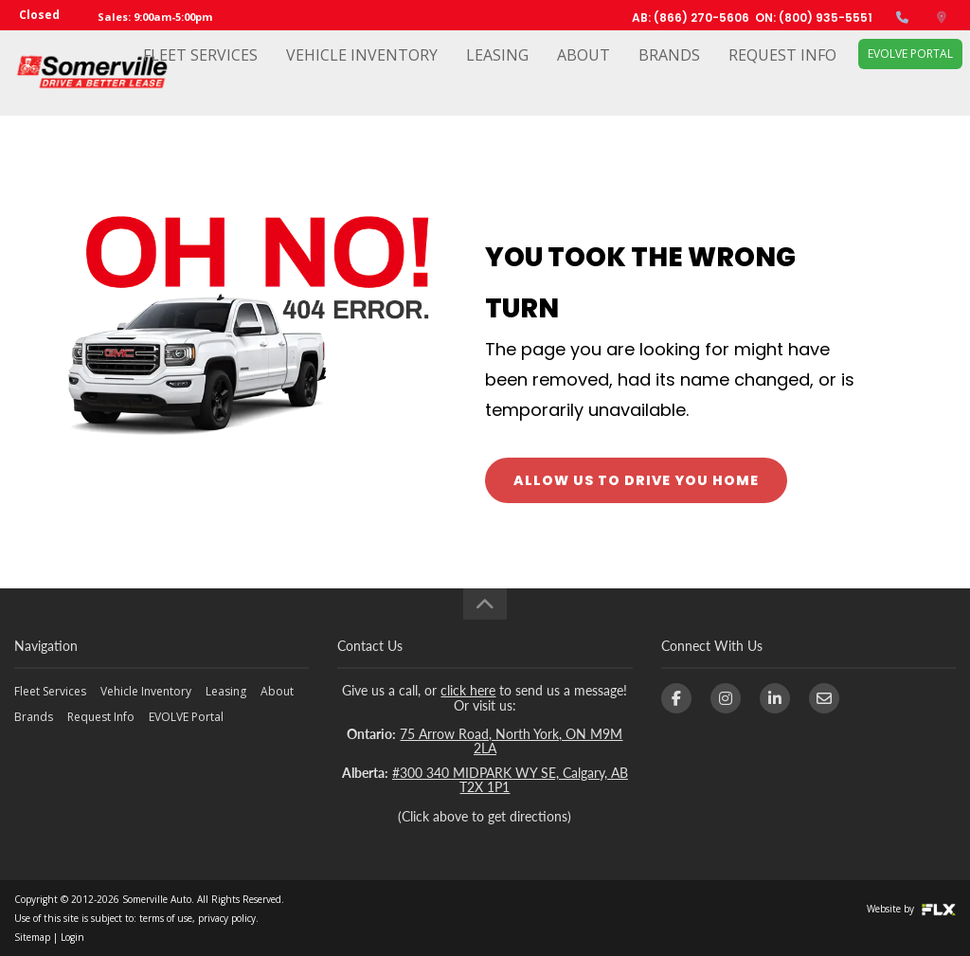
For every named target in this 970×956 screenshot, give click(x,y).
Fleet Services (200, 73)
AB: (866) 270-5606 (690, 17)
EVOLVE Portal (910, 71)
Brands (669, 73)
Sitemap (32, 937)
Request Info (782, 73)
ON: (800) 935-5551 (813, 17)
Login (72, 937)
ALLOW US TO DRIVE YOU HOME (636, 480)
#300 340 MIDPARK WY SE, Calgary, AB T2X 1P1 (510, 780)
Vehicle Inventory (362, 73)
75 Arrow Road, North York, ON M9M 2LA (511, 741)
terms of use (165, 918)
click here (467, 690)
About (583, 73)
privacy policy (227, 918)
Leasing (497, 73)
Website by (911, 908)
